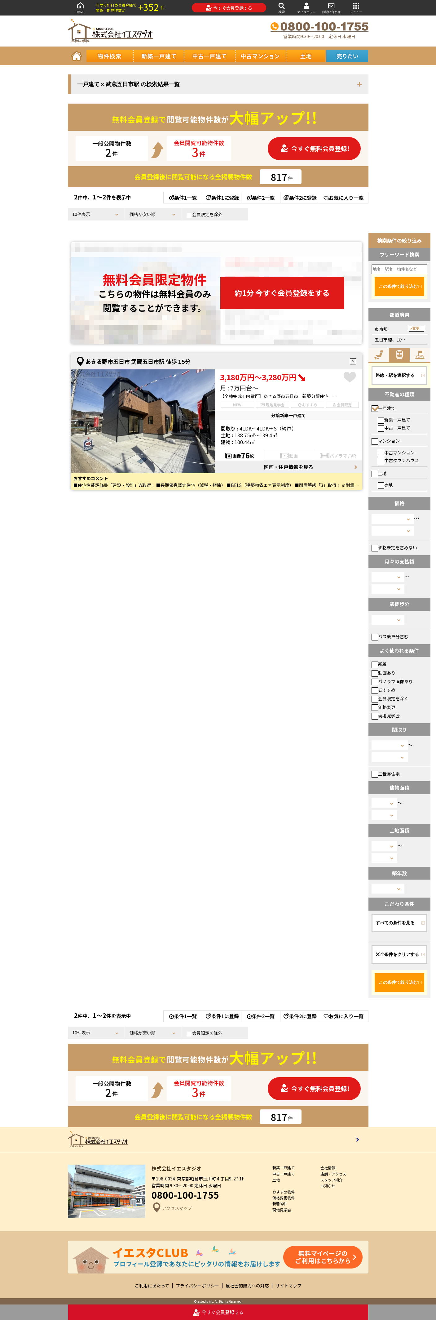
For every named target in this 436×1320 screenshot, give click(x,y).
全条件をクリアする (397, 954)
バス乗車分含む (390, 636)
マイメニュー (306, 8)
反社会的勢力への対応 (247, 1285)
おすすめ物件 (283, 1191)
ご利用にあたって (152, 1285)
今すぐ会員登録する (228, 8)
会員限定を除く (390, 698)
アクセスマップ (172, 1208)
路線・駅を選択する (395, 375)
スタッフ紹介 (331, 1179)
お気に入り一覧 (343, 197)
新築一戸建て (394, 420)
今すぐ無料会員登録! (315, 148)
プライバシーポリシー (197, 1285)
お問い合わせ (331, 8)
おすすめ (383, 690)
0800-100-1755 (185, 1194)
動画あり (383, 673)
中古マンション (396, 452)
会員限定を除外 (204, 214)
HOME (80, 7)
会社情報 (327, 1167)
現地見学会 (386, 715)
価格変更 (383, 707)
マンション (386, 441)
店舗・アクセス (333, 1173)
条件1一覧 (183, 197)
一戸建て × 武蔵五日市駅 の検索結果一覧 (128, 84)
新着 (379, 664)
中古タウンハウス (398, 460)
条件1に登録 (222, 197)
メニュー (356, 8)
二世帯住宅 (386, 774)
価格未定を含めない (394, 547)
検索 (281, 8)
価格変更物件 (283, 1197)
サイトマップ (288, 1285)
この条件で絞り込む (398, 286)
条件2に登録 (300, 197)
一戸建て (383, 408)
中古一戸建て (394, 428)
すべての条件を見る (395, 922)
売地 (385, 485)
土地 (379, 473)
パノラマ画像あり (392, 681)
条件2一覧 (261, 197)
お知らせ (327, 1185)
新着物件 (279, 1203)
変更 (416, 328)
